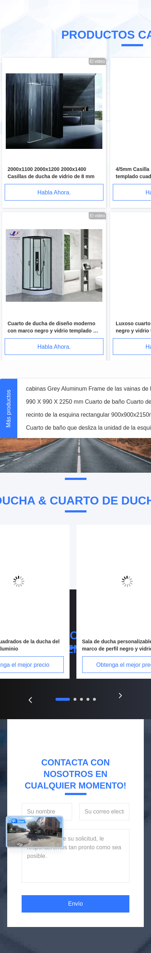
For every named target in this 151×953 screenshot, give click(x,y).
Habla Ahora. (54, 192)
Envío (75, 904)
